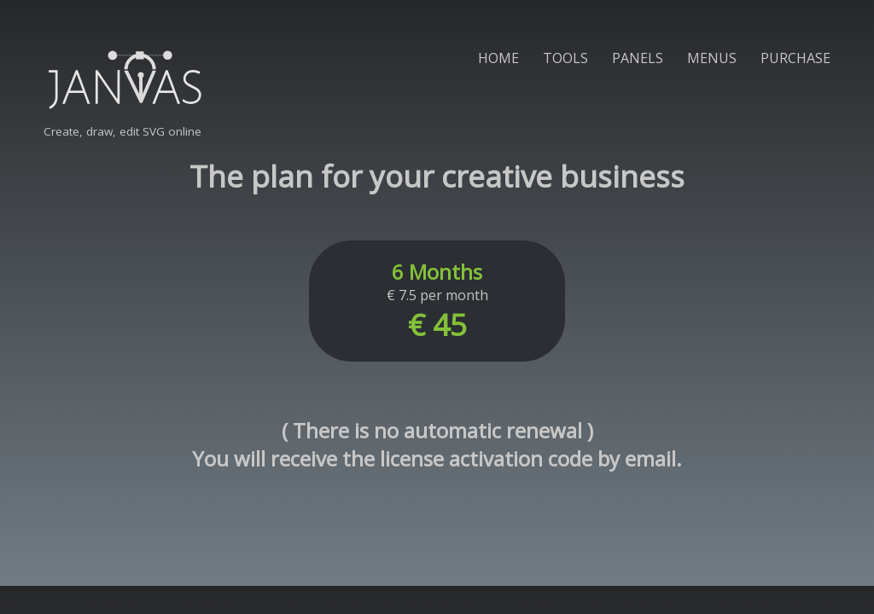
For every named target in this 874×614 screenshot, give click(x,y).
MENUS (712, 58)
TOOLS (565, 58)
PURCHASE (795, 58)
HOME (498, 58)
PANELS (637, 58)
